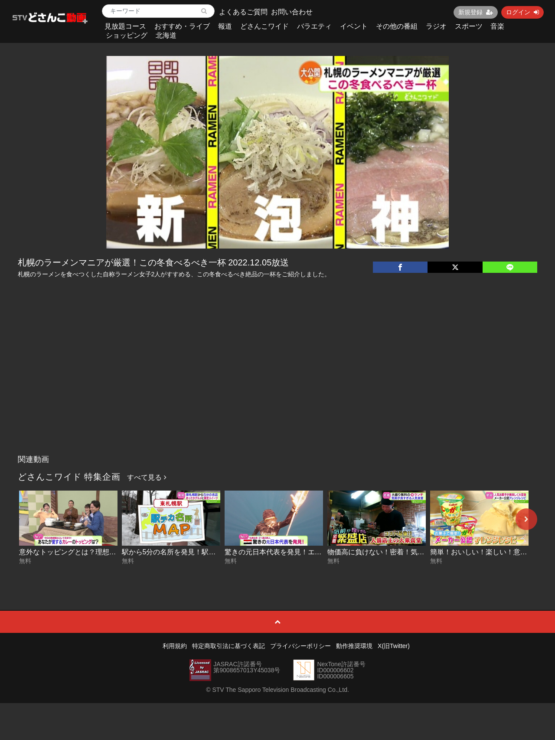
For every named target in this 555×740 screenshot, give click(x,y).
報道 (225, 26)
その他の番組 (397, 26)
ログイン (522, 12)
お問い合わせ (292, 12)
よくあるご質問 (243, 12)
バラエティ (314, 26)
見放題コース (125, 26)
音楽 (497, 26)
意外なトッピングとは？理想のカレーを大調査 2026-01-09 (110, 552)
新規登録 (475, 12)
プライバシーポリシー (300, 645)
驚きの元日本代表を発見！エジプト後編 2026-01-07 (306, 552)
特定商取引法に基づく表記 (228, 645)
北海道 (166, 35)
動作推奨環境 (354, 645)
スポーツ (469, 26)
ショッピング (126, 35)
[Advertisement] (278, 385)
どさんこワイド (264, 26)
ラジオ (436, 26)
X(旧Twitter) (394, 645)
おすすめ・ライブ (182, 26)
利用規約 (175, 645)
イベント (354, 26)
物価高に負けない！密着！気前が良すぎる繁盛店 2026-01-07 (422, 552)
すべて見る (146, 477)
